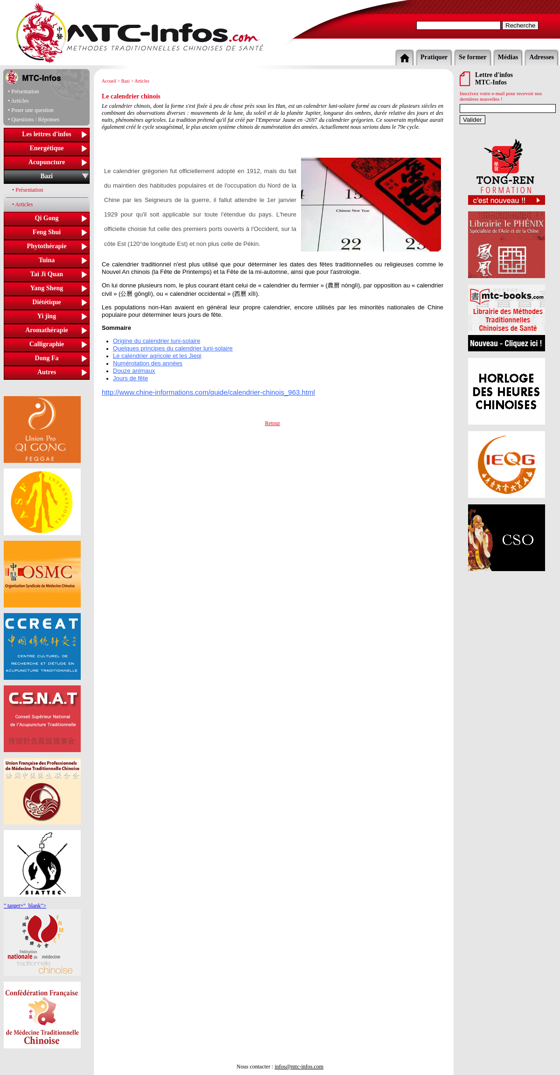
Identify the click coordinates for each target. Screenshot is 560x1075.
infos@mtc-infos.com (298, 1066)
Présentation (25, 91)
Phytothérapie (47, 246)
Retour (272, 423)
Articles (20, 101)
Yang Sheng (46, 288)
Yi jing (46, 316)
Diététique (46, 302)
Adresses (541, 57)
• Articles (22, 204)
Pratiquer (434, 57)
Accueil (109, 81)
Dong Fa (47, 358)
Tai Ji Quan (46, 274)
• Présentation (27, 190)
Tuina (47, 260)
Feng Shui (47, 232)
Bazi (47, 176)
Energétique (46, 148)
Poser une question (32, 110)
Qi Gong (47, 218)
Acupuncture (46, 162)
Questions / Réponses (35, 119)
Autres (46, 372)
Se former (472, 57)
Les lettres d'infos (46, 134)
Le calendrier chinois (131, 96)
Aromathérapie (46, 330)
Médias (508, 57)
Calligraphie (46, 344)
